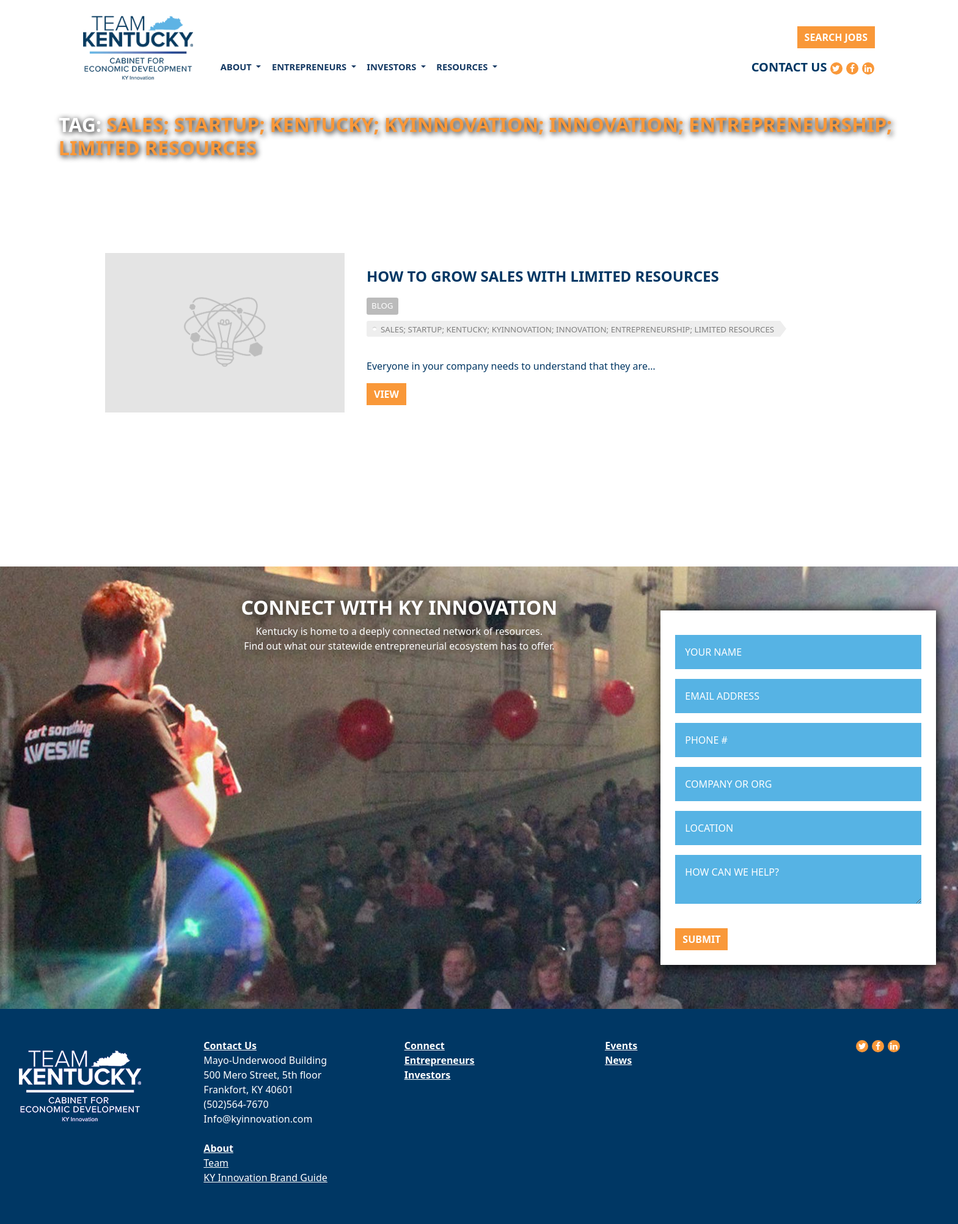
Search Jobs (836, 37)
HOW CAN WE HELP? (798, 879)
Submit (701, 939)
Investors (427, 1075)
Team (216, 1163)
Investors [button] (393, 66)
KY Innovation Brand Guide (265, 1177)
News (618, 1060)
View (386, 394)
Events (621, 1045)
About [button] (237, 66)
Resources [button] (463, 66)
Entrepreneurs (439, 1060)
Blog (382, 305)
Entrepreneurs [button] (310, 66)
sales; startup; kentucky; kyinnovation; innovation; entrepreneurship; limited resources (577, 329)
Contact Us (789, 67)
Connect (424, 1045)
